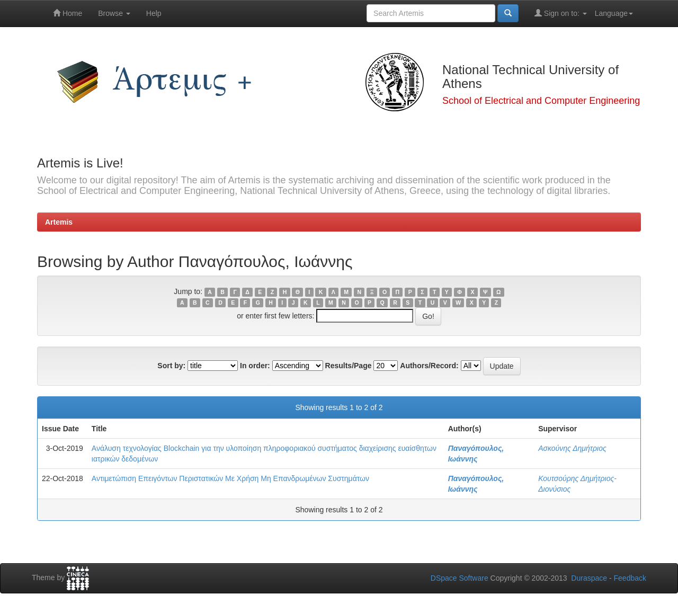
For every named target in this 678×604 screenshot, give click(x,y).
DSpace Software (459, 578)
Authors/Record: (429, 365)
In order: (255, 365)
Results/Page (348, 365)
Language (614, 13)
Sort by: (171, 365)
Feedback (630, 578)
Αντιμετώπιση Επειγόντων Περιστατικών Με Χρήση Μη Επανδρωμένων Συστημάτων (230, 478)
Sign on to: (560, 12)
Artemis (59, 222)
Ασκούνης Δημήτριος (572, 448)
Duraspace (589, 578)
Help (154, 13)
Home (67, 12)
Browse (114, 13)
